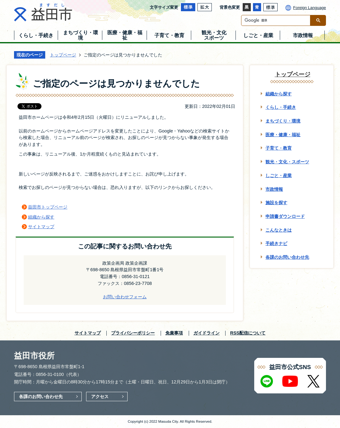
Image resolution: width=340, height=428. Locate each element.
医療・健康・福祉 (282, 134)
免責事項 (174, 332)
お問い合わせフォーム (125, 296)
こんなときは (278, 230)
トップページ (63, 54)
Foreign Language (309, 7)
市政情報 (274, 189)
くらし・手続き (280, 107)
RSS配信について (248, 332)
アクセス (100, 396)
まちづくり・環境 (282, 120)
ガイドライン (206, 332)
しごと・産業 (278, 175)
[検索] (277, 20)
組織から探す (41, 216)
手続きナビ (276, 243)
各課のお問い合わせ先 (287, 257)
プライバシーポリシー (133, 332)
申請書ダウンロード (285, 216)
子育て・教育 (278, 148)
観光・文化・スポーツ (287, 161)
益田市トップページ (47, 206)
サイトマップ (41, 226)
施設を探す (276, 202)
